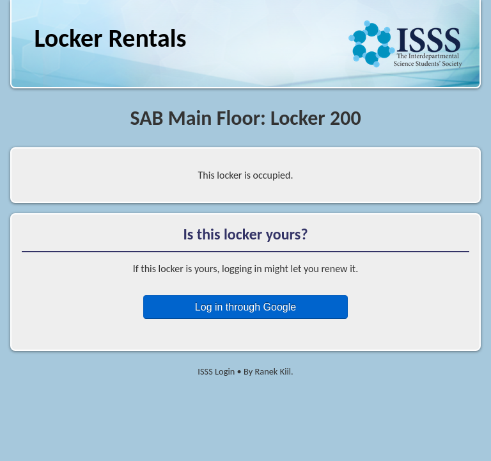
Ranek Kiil (272, 371)
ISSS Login (216, 371)
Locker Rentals (110, 38)
